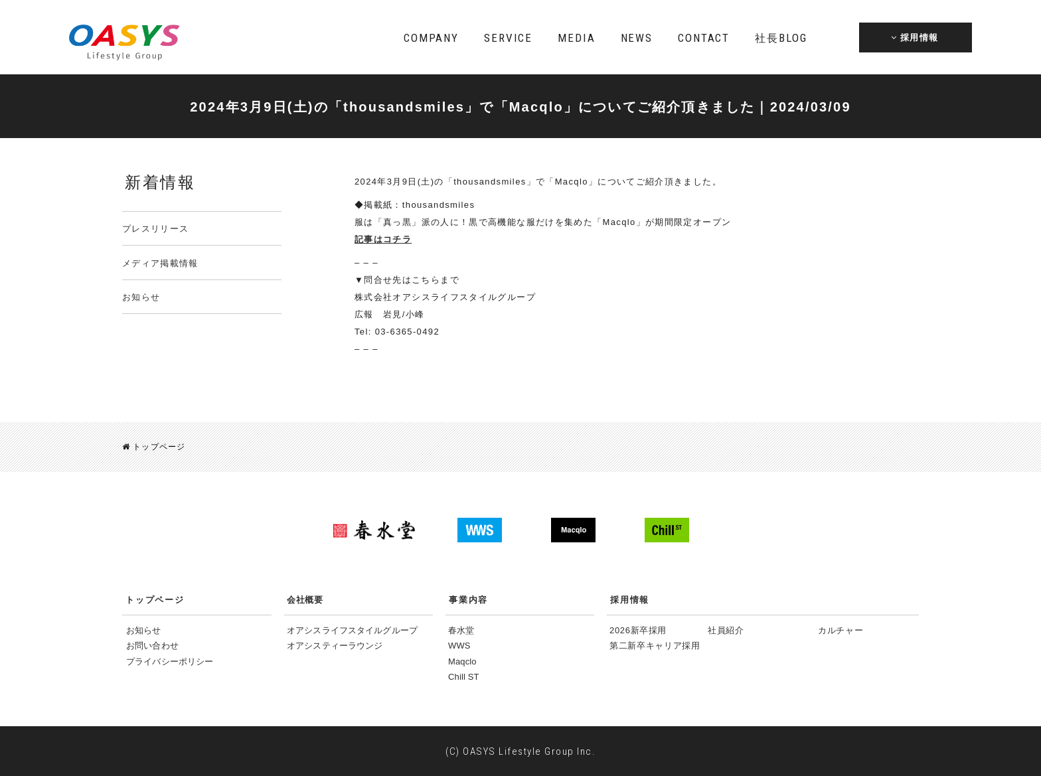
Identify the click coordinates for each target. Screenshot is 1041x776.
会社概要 (305, 599)
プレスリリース (155, 229)
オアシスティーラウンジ (334, 645)
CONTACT (704, 37)
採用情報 (629, 599)
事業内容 (468, 599)
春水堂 (461, 630)
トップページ (153, 446)
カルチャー (840, 630)
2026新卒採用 (638, 630)
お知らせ (141, 297)
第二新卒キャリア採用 (654, 645)
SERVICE (508, 37)
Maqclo (462, 661)
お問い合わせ (152, 645)
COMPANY (431, 37)
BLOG (781, 37)
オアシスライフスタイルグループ (352, 630)
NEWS (637, 37)
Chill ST (463, 676)
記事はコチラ (383, 239)
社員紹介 (726, 630)
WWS (459, 645)
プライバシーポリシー (169, 661)
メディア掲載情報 (160, 263)
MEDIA (576, 37)
